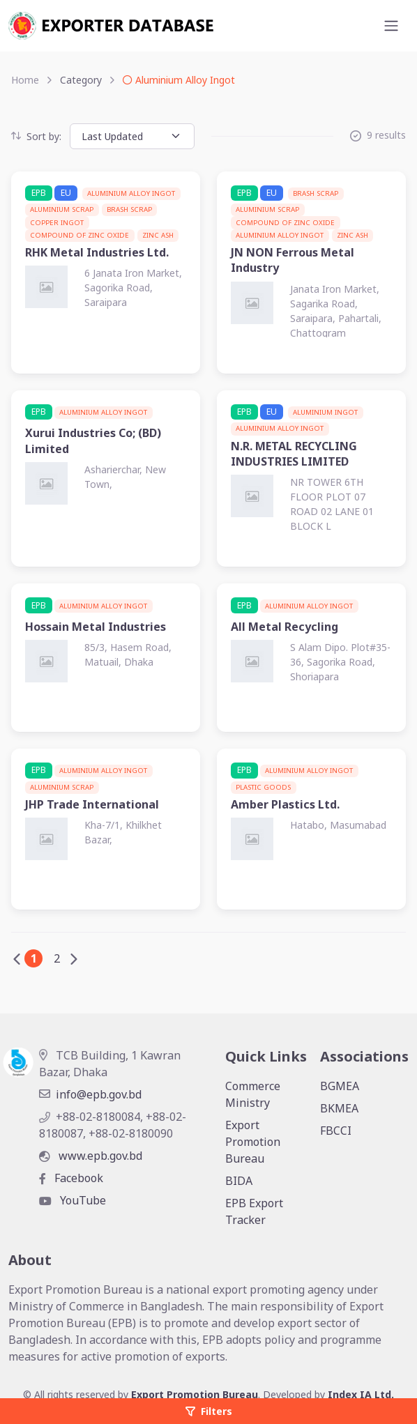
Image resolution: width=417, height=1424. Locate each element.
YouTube (72, 1200)
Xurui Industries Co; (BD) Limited (93, 440)
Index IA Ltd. (361, 1394)
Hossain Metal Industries (95, 626)
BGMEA (339, 1086)
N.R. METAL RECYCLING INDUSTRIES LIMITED (294, 453)
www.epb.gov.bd (90, 1155)
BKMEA (339, 1108)
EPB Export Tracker (254, 1211)
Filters (208, 1411)
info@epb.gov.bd (90, 1094)
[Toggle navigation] (391, 25)
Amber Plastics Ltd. (285, 804)
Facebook (71, 1178)
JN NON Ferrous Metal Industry (292, 260)
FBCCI (335, 1130)
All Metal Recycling (284, 626)
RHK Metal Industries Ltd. (97, 252)
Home (25, 79)
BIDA (238, 1180)
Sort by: (36, 136)
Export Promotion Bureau (252, 1141)
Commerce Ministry (252, 1094)
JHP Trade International (92, 804)
